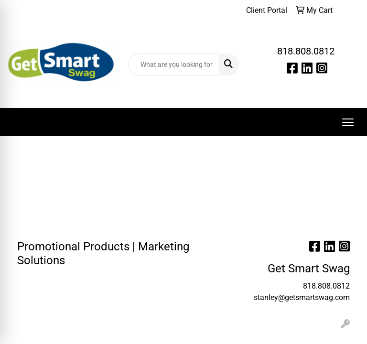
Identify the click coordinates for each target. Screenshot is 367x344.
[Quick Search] (173, 64)
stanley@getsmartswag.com (302, 297)
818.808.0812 (306, 51)
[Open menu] (347, 122)
